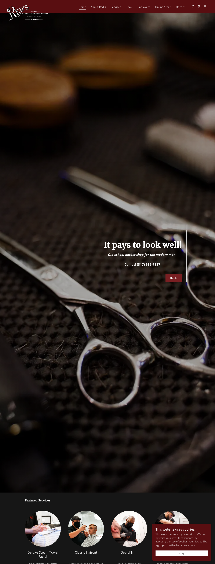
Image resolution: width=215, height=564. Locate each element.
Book (173, 278)
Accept (182, 557)
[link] (27, 6)
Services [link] (116, 7)
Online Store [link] (163, 7)
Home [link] (82, 7)
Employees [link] (143, 7)
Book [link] (129, 7)
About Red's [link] (98, 7)
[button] (180, 7)
